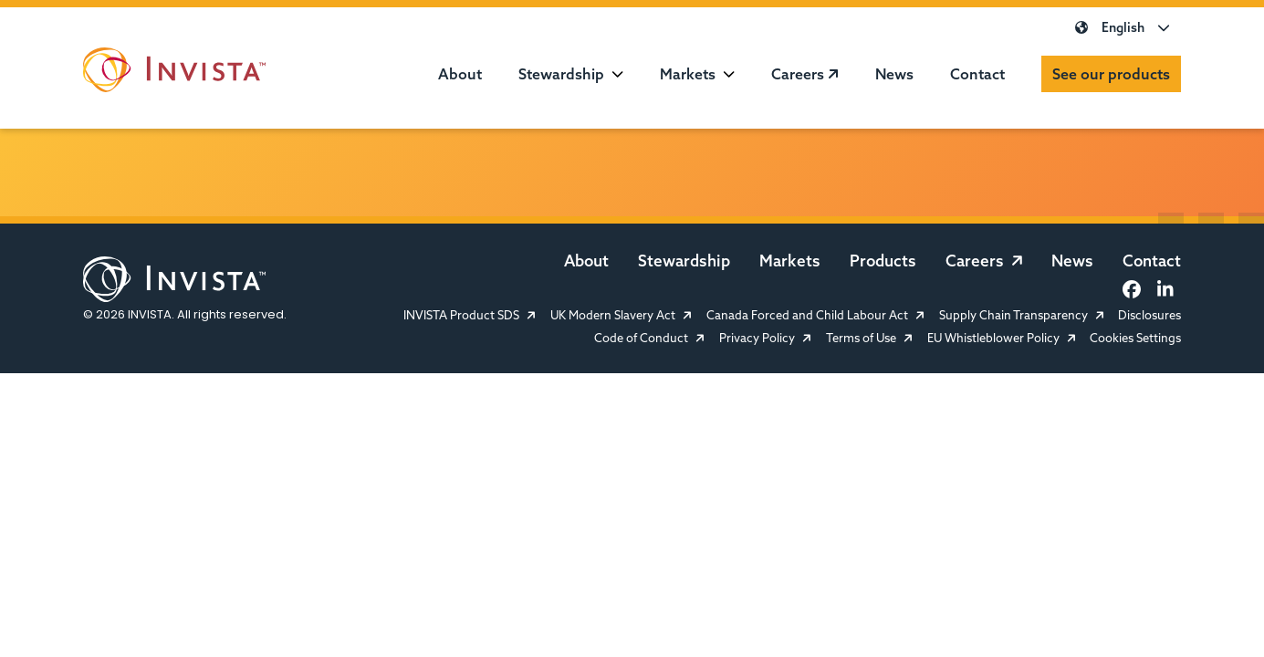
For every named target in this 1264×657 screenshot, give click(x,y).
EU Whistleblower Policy (1001, 338)
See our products (1111, 74)
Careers (805, 74)
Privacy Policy (765, 338)
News (894, 74)
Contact (977, 74)
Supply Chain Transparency (1021, 315)
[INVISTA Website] (174, 73)
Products (883, 260)
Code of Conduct (649, 338)
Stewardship (561, 74)
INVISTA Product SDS (469, 315)
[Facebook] (1131, 289)
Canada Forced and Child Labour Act (815, 315)
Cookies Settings (1135, 338)
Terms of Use (869, 338)
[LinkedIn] (1164, 289)
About (460, 74)
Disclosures (1149, 315)
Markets (688, 74)
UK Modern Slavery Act (621, 315)
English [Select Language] (1122, 27)
